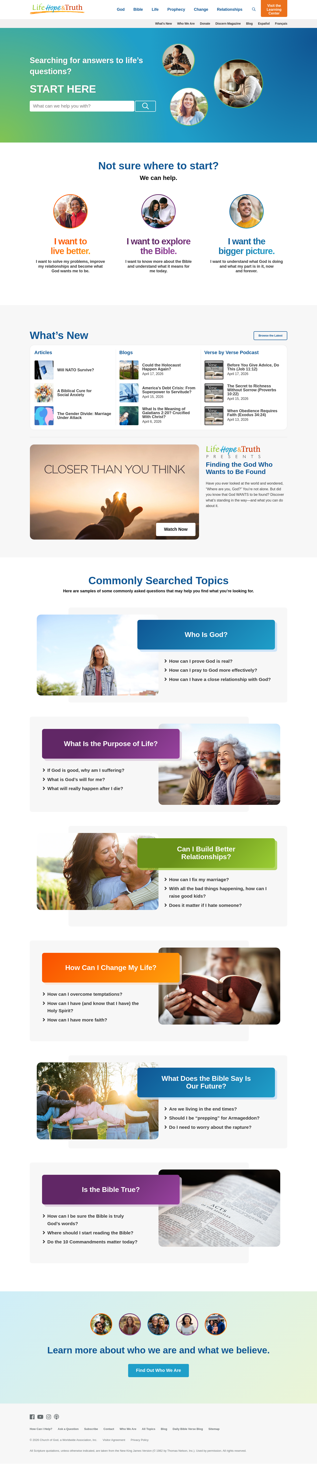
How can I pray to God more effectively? (213, 670)
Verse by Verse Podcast (231, 353)
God (121, 9)
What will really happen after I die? (85, 788)
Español (264, 23)
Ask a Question (68, 1429)
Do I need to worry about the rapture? (210, 1127)
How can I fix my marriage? (199, 879)
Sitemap (214, 1429)
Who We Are (186, 23)
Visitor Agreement (114, 1440)
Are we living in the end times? (203, 1109)
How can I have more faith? (77, 1020)
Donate (205, 23)
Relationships (229, 9)
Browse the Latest (270, 335)
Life (155, 9)
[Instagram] (49, 1417)
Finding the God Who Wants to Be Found (239, 468)
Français (281, 23)
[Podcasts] (57, 1417)
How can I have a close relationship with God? (220, 679)
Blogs (126, 353)
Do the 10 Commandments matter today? (92, 1242)
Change (201, 9)
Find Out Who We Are (158, 1370)
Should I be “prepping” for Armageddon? (214, 1118)
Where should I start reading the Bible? (90, 1232)
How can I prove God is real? (200, 661)
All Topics (148, 1429)
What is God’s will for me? (76, 779)
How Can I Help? (41, 1429)
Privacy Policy (140, 1440)
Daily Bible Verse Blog (188, 1429)
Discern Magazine (228, 23)
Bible (138, 9)
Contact (108, 1429)
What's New (163, 23)
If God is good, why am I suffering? (85, 770)
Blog (249, 23)
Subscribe (91, 1429)
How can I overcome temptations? (84, 994)
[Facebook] (33, 1417)
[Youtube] (41, 1417)
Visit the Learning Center (274, 9)
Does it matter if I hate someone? (205, 905)
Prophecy (176, 9)
